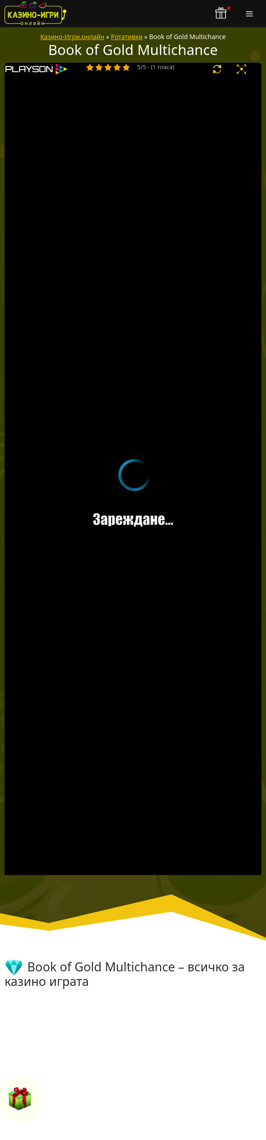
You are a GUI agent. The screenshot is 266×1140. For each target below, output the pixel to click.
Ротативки (127, 36)
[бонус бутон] (221, 13)
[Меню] (251, 13)
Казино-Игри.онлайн (72, 36)
